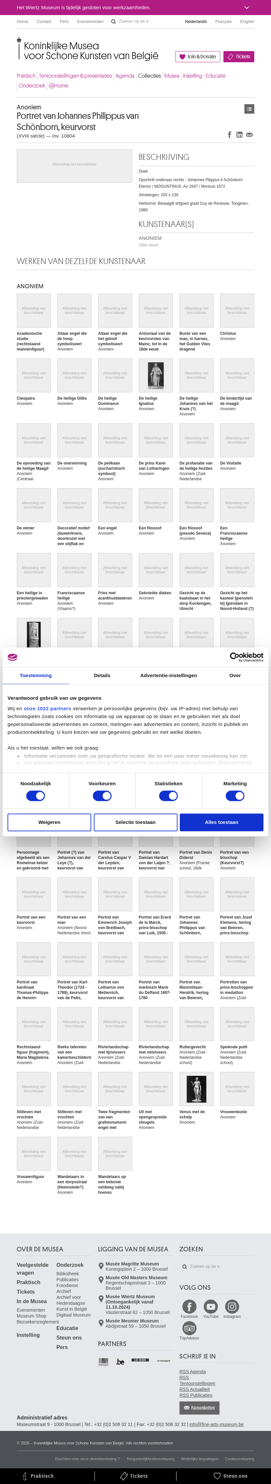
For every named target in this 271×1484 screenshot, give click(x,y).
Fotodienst (67, 1285)
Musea (171, 76)
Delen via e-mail (249, 134)
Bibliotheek (67, 1273)
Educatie (216, 76)
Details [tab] (102, 675)
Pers (64, 21)
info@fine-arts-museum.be (217, 1424)
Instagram (232, 1316)
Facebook (189, 1316)
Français (224, 21)
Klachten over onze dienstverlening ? (87, 1458)
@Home (58, 85)
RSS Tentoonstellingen (197, 1380)
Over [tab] (235, 675)
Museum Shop (31, 1316)
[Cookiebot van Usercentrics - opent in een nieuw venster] (234, 657)
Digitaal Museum (73, 1315)
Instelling (192, 76)
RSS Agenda (192, 1371)
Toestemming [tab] (36, 675)
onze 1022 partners (47, 708)
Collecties (149, 76)
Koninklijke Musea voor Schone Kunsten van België (18, 42)
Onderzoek (32, 85)
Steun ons (69, 1338)
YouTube (211, 1316)
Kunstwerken (249, 109)
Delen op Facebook (230, 134)
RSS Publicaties (195, 1395)
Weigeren (49, 822)
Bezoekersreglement (38, 1321)
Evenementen (90, 21)
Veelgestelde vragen (33, 1269)
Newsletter (203, 1408)
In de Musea (32, 1301)
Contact (44, 21)
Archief (63, 1291)
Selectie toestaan (135, 822)
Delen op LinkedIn (239, 134)
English (247, 21)
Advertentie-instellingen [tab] (168, 675)
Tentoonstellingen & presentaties (75, 76)
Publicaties (67, 1279)
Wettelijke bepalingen (200, 1458)
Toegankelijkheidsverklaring (150, 1458)
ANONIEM (150, 241)
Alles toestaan (222, 822)
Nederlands (196, 21)
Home (22, 21)
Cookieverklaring (239, 1458)
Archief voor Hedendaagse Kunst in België (71, 1303)
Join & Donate (202, 56)
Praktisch (26, 76)
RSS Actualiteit (194, 1389)
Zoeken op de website (113, 21)
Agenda (125, 76)
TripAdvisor (189, 1338)
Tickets (243, 56)
